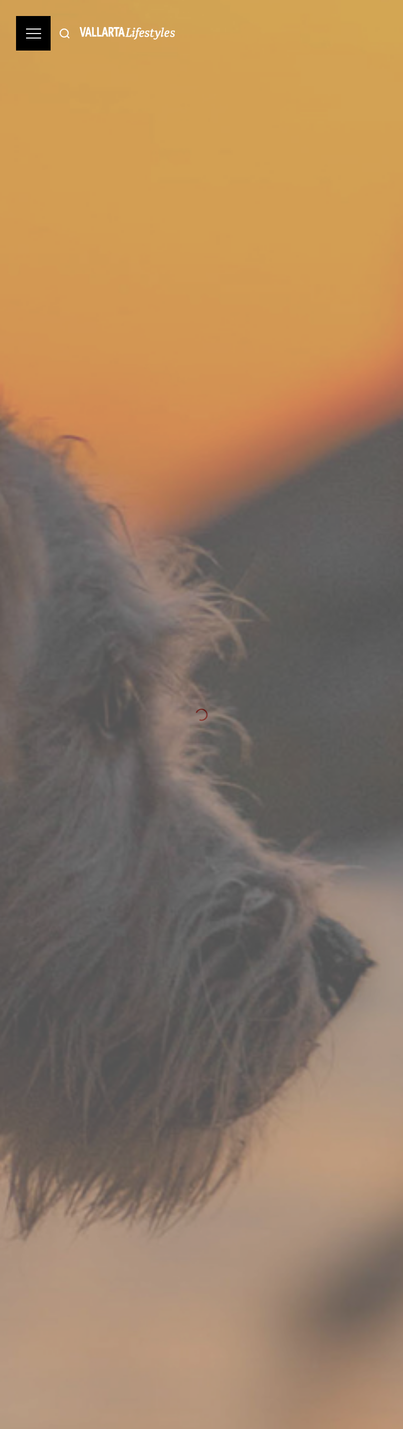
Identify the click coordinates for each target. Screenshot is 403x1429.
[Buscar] (65, 33)
